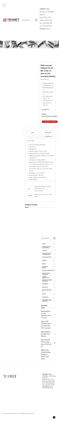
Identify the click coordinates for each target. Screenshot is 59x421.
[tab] (33, 137)
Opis (32, 137)
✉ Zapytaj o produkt (50, 127)
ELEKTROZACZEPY (48, 121)
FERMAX (56, 121)
